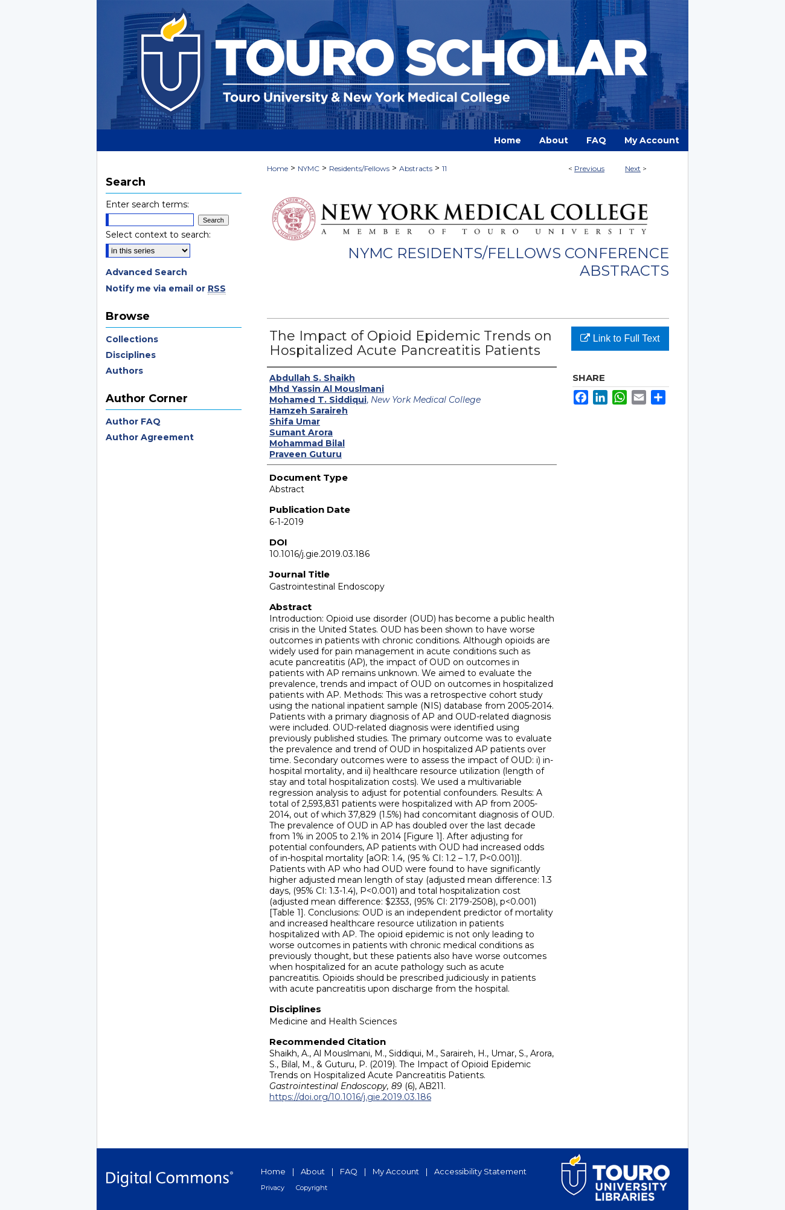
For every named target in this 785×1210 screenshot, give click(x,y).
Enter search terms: (147, 204)
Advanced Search (146, 272)
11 (444, 168)
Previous (589, 168)
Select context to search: (158, 234)
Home (277, 168)
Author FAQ (133, 421)
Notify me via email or (166, 288)
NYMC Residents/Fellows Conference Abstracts (508, 261)
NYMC (308, 168)
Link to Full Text (619, 338)
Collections (132, 339)
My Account (396, 1171)
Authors (124, 370)
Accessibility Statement (480, 1171)
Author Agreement (150, 437)
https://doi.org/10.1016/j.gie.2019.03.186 (350, 1096)
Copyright (311, 1187)
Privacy (272, 1187)
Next (633, 168)
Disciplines (131, 355)
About (313, 1171)
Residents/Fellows (359, 168)
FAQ (348, 1171)
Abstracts (415, 168)
